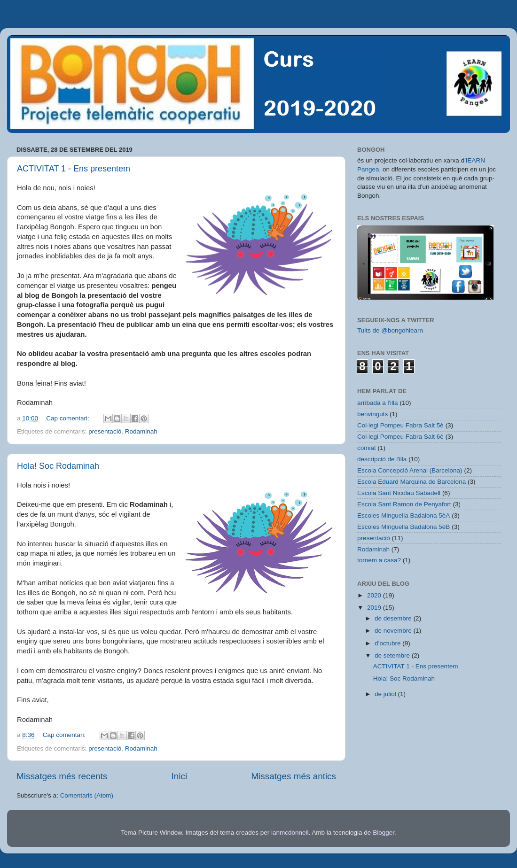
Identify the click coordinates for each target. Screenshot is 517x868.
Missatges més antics (293, 776)
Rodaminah (141, 431)
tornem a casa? (379, 560)
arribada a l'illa (377, 402)
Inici (180, 776)
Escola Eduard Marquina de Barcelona (411, 481)
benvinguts (372, 414)
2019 (375, 607)
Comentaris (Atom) (86, 795)
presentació (104, 431)
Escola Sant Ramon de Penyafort (404, 504)
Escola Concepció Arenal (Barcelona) (409, 470)
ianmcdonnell (290, 832)
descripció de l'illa (382, 459)
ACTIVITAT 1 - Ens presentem (73, 168)
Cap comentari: (68, 418)
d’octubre (388, 643)
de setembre (393, 655)
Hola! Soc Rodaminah (58, 466)
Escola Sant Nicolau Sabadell (398, 492)
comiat (366, 447)
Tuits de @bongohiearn (390, 330)
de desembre (394, 618)
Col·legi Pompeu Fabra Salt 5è (400, 425)
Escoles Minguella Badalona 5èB (403, 526)
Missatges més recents (61, 776)
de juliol (386, 694)
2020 (375, 595)
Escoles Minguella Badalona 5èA (403, 515)
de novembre (394, 630)
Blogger (383, 832)
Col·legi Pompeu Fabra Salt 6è (400, 436)
